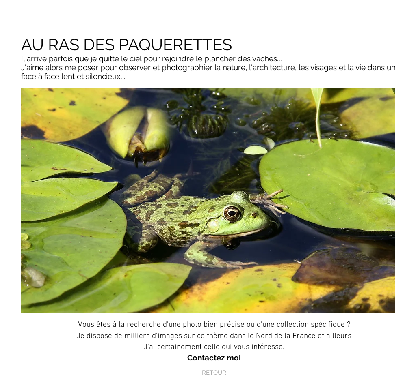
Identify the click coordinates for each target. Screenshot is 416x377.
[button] (208, 200)
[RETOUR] (214, 372)
